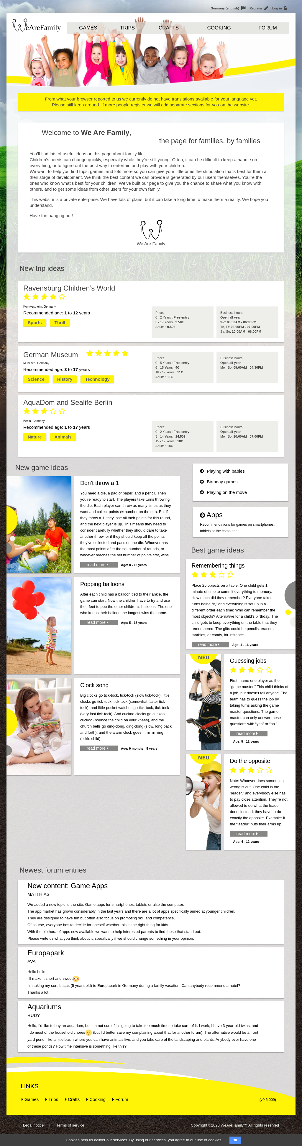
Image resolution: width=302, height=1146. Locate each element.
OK (235, 1140)
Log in (279, 8)
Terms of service (70, 1125)
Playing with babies (222, 471)
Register (259, 8)
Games (88, 28)
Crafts (169, 28)
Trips (127, 28)
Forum (267, 28)
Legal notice (33, 1125)
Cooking (219, 28)
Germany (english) (228, 8)
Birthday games (218, 481)
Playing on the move (223, 492)
